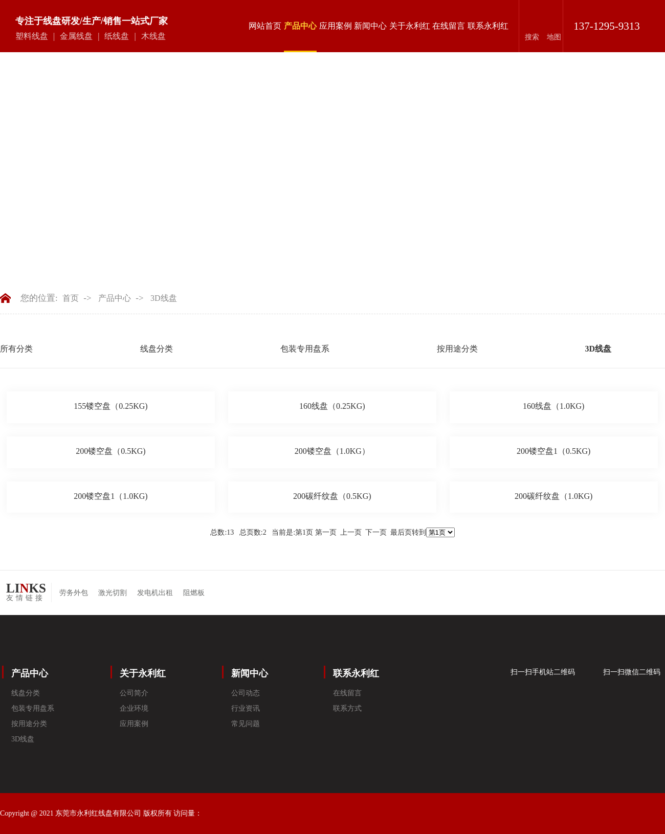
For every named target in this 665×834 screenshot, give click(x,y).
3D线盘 (163, 298)
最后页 (401, 532)
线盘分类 (156, 348)
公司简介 (134, 693)
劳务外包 (73, 593)
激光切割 (112, 593)
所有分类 (16, 348)
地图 (554, 37)
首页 (70, 298)
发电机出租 (155, 593)
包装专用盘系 (304, 348)
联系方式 (347, 708)
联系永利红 (488, 25)
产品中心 (300, 36)
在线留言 (448, 25)
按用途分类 (457, 348)
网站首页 (265, 25)
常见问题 (245, 724)
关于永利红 (409, 25)
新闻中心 (370, 25)
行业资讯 (245, 708)
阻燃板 (194, 593)
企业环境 (134, 708)
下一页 (376, 532)
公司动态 (245, 693)
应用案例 (335, 25)
